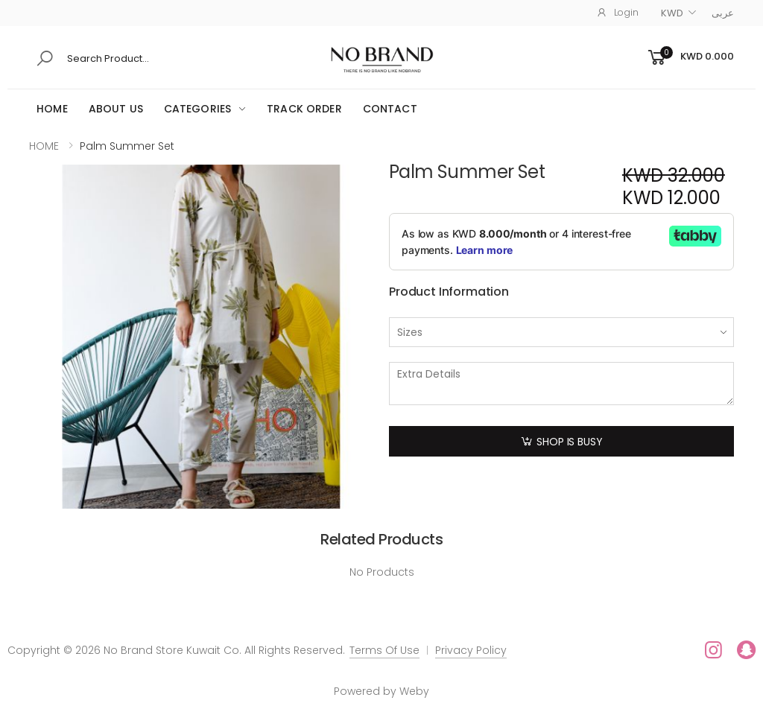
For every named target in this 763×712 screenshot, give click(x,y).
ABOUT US (116, 108)
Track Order (304, 108)
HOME (52, 108)
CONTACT (390, 108)
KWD (672, 13)
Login (617, 12)
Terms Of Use (384, 650)
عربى (723, 13)
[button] (689, 57)
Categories (197, 108)
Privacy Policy (471, 650)
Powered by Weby (381, 691)
